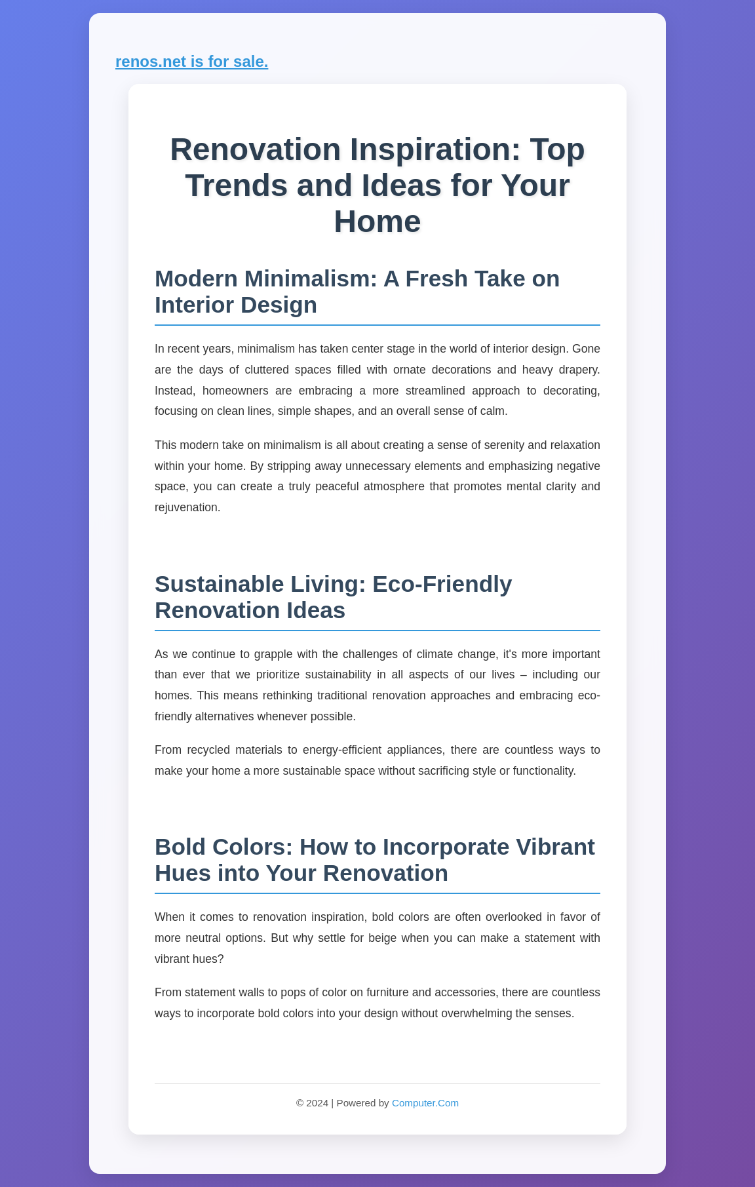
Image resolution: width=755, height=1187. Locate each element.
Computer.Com (425, 1102)
